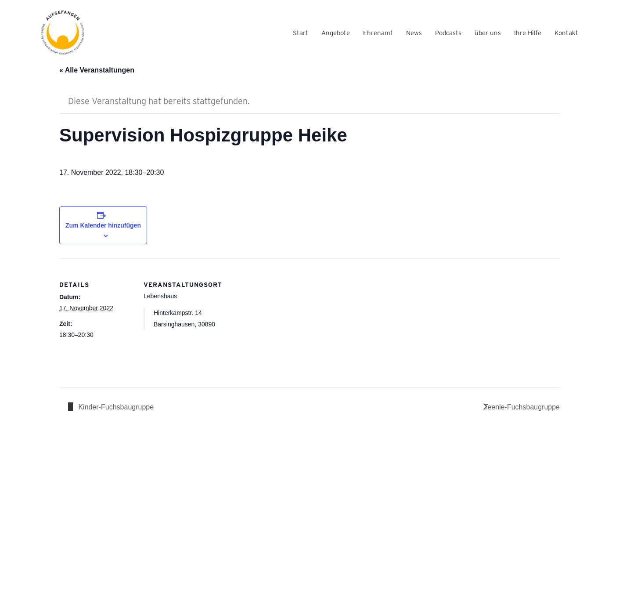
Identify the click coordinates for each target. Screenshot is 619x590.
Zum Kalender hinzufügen (103, 225)
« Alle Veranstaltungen (96, 70)
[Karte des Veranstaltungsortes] (274, 319)
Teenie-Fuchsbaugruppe (522, 407)
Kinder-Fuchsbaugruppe (115, 407)
